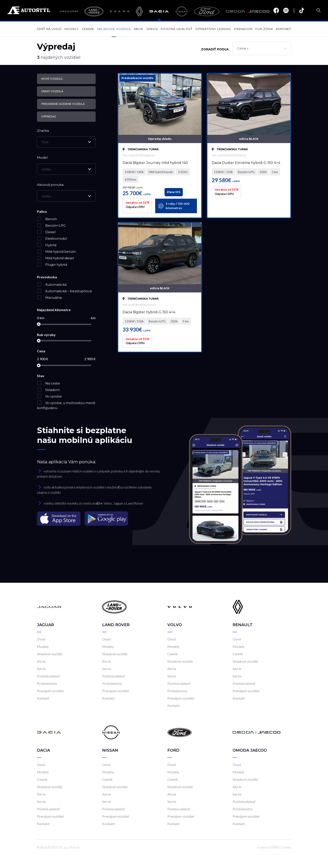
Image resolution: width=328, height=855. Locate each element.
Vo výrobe (49, 396)
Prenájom (243, 29)
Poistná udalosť (176, 29)
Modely (72, 29)
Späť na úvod (49, 29)
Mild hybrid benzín (56, 251)
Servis (152, 29)
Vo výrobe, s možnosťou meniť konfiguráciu (66, 405)
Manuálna (49, 297)
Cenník (88, 29)
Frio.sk (75, 847)
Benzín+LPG (51, 225)
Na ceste (48, 383)
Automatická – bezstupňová (64, 291)
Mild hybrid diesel (55, 258)
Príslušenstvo (47, 683)
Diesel (46, 232)
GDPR (274, 847)
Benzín (47, 219)
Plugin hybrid (52, 264)
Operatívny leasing (213, 29)
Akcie (138, 29)
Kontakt (283, 29)
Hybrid (46, 245)
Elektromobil (52, 238)
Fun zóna (264, 29)
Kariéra (262, 847)
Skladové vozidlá (114, 29)
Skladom (48, 390)
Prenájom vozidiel (50, 691)
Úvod (41, 639)
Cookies (285, 847)
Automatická (52, 284)
